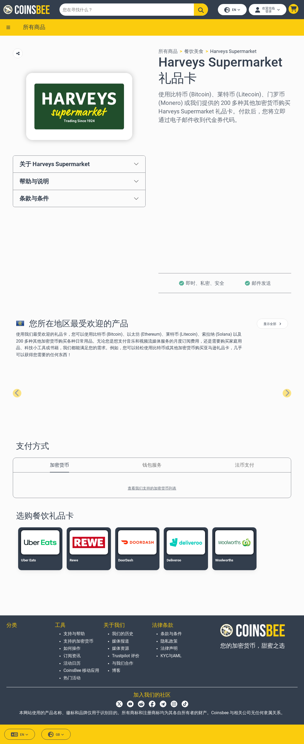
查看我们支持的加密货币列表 (152, 490)
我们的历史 (122, 633)
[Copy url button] (18, 55)
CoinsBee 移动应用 (81, 670)
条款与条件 (34, 199)
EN (231, 11)
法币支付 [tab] (244, 466)
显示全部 (272, 325)
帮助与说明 (34, 182)
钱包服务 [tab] (152, 466)
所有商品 (34, 28)
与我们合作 (122, 663)
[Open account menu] (267, 10)
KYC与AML (171, 655)
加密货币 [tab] (59, 466)
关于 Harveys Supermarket (54, 165)
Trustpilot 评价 (125, 655)
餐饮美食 (193, 53)
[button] (293, 10)
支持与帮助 (74, 633)
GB (56, 734)
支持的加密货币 (78, 641)
